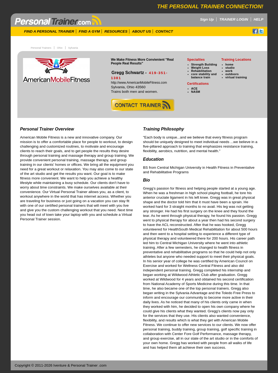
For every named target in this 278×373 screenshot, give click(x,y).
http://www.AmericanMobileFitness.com (139, 82)
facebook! (255, 31)
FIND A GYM (89, 31)
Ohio (60, 47)
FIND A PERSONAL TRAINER (49, 31)
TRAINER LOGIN (233, 19)
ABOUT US (141, 31)
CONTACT (164, 31)
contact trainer (142, 105)
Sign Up (207, 19)
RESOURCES (116, 31)
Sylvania (73, 47)
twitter (261, 31)
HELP (258, 19)
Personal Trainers (41, 47)
